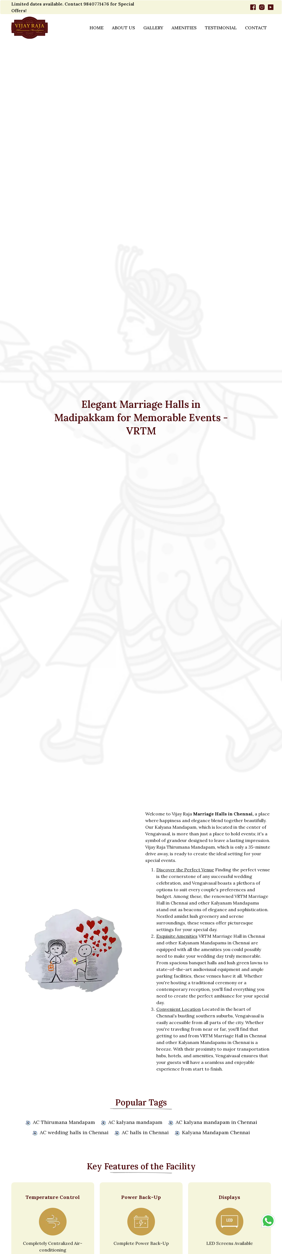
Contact (256, 27)
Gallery (153, 27)
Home (96, 27)
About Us (123, 27)
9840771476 (96, 4)
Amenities (184, 27)
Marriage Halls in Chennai (222, 814)
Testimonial (221, 27)
